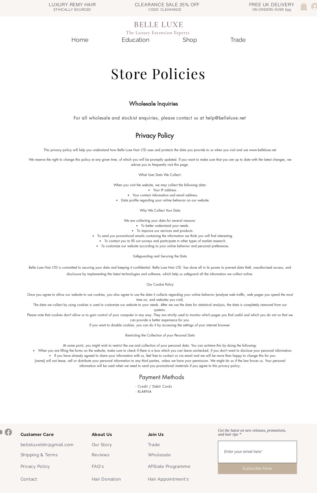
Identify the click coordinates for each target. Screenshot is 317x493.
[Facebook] (8, 432)
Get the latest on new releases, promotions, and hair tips (252, 432)
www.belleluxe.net (262, 149)
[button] (303, 6)
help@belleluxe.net (226, 118)
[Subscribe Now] (257, 468)
